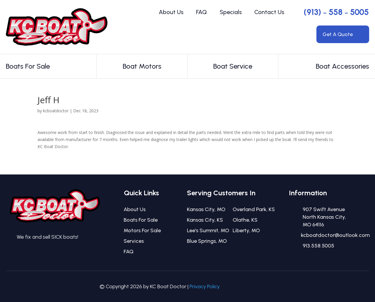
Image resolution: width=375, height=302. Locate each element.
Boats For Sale (141, 220)
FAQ (201, 12)
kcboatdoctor (56, 110)
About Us (171, 12)
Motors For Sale (142, 230)
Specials (231, 12)
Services (134, 241)
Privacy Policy (205, 286)
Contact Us (269, 12)
